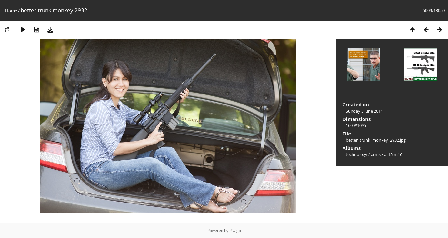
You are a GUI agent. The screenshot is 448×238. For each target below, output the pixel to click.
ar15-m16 (393, 154)
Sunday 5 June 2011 (364, 111)
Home (11, 11)
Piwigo (235, 230)
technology (356, 154)
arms (376, 154)
